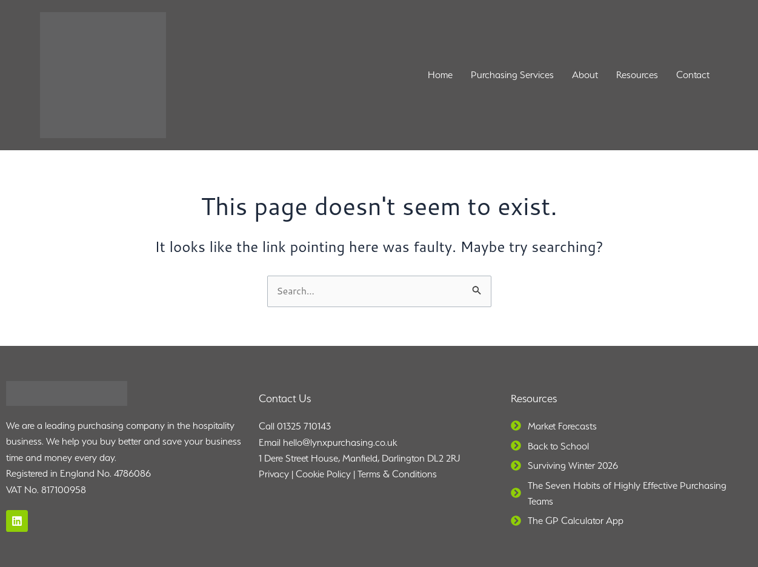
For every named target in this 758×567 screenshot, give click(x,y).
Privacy (274, 474)
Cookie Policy (323, 474)
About (585, 75)
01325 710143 (304, 427)
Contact (693, 75)
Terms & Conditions (397, 474)
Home (440, 75)
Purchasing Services (512, 75)
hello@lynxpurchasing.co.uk (340, 442)
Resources (637, 75)
